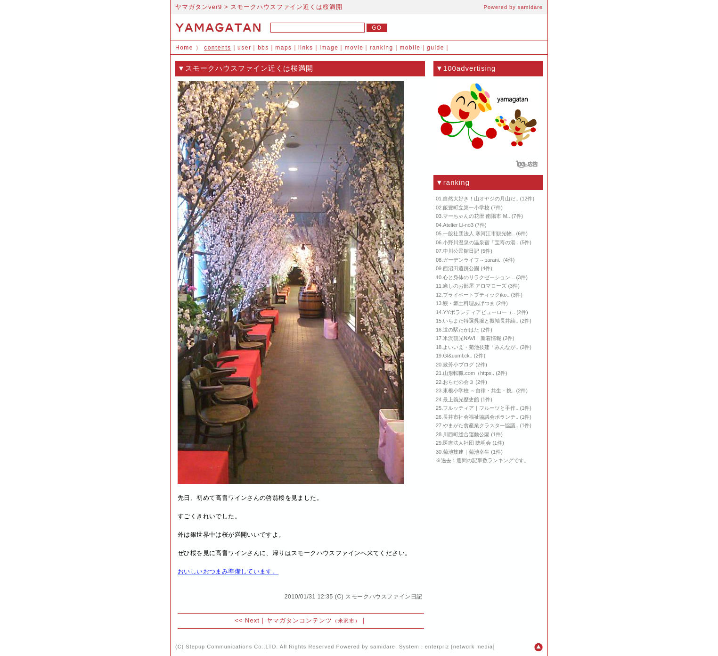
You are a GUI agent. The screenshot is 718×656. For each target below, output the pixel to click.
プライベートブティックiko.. (476, 295)
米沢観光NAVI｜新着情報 (472, 338)
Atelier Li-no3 (458, 225)
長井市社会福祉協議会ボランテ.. (480, 417)
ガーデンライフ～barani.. (472, 260)
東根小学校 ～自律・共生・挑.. (478, 390)
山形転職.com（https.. (468, 373)
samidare (530, 7)
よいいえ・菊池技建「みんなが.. (480, 347)
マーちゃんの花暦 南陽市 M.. (476, 216)
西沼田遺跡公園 (461, 268)
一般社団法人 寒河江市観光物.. (478, 233)
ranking (381, 47)
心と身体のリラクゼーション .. (478, 277)
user (244, 47)
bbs (263, 47)
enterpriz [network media (459, 646)
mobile (410, 47)
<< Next (247, 620)
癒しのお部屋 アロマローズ (474, 286)
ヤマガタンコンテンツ (313, 620)
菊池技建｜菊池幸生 (466, 452)
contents (217, 47)
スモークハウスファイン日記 (384, 596)
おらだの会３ (458, 382)
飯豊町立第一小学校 (466, 207)
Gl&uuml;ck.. (457, 355)
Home (184, 47)
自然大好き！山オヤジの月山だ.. (480, 198)
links (305, 47)
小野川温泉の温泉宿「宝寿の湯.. (480, 242)
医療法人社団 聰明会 (467, 443)
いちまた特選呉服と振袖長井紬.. (480, 321)
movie (354, 47)
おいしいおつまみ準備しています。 (228, 571)
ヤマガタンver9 (198, 6)
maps (283, 47)
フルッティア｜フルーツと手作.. (480, 408)
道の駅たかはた (461, 329)
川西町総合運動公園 (466, 434)
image (328, 47)
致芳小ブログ (458, 364)
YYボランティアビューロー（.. (479, 312)
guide (435, 47)
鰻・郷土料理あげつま (469, 303)
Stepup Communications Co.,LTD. (232, 646)
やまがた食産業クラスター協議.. (480, 425)
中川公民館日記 (461, 251)
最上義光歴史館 (461, 399)
